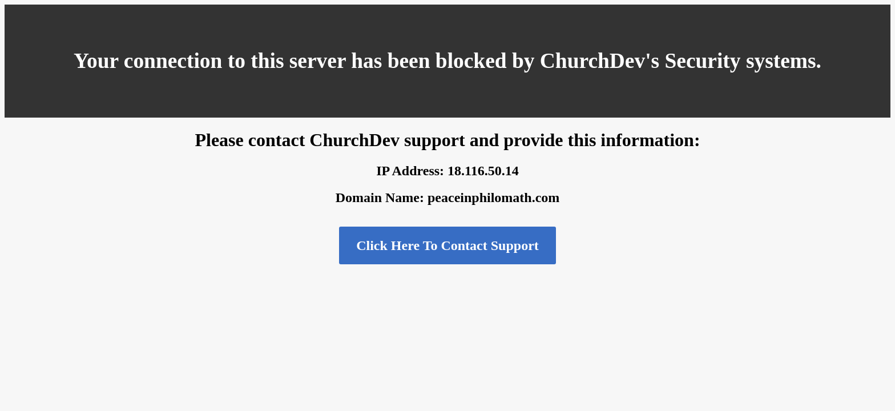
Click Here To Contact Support (447, 245)
